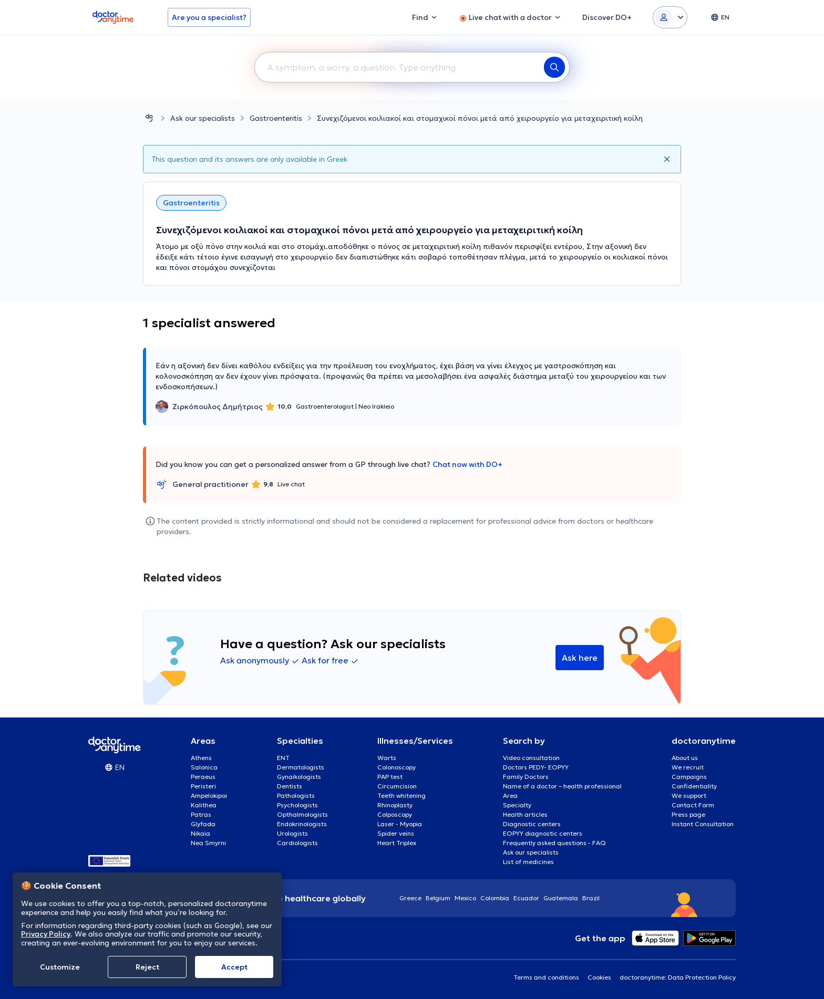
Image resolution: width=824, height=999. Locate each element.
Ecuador (526, 898)
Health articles (525, 814)
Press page (688, 814)
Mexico (465, 898)
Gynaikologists (299, 777)
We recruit (688, 767)
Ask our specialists (202, 118)
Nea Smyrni (208, 843)
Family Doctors (526, 777)
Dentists (289, 786)
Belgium (438, 898)
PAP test (390, 777)
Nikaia (200, 833)
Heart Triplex (396, 843)
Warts (386, 758)
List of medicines (528, 862)
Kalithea (204, 805)
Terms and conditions (546, 977)
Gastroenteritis (276, 118)
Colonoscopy (396, 767)
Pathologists (296, 795)
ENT (283, 758)
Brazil (591, 898)
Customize (60, 967)
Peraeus (203, 777)
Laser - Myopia (399, 824)
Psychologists (297, 805)
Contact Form (693, 805)
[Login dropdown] (670, 17)
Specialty (517, 805)
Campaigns (689, 777)
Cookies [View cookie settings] (599, 977)
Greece (410, 898)
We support (689, 795)
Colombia (494, 898)
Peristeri (203, 786)
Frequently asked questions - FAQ (554, 843)
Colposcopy (394, 814)
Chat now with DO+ (467, 464)
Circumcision (397, 786)
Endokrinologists (302, 824)
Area (510, 795)
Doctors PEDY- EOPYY (536, 767)
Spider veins (395, 833)
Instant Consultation (703, 824)
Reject (147, 967)
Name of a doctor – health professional (562, 786)
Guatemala (560, 898)
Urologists (292, 833)
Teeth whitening (401, 795)
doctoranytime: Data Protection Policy (678, 977)
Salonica (204, 767)
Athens (201, 758)
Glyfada (203, 824)
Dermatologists (300, 767)
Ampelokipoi (209, 795)
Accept (234, 967)
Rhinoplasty (395, 805)
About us (685, 758)
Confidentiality (694, 786)
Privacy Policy (45, 934)
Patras (201, 814)
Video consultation (531, 758)
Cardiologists (297, 843)
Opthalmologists (302, 814)
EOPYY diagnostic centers (542, 833)
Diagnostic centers (532, 824)
